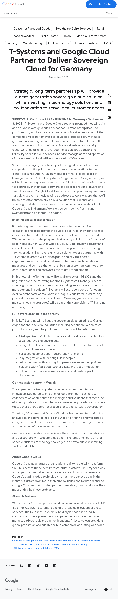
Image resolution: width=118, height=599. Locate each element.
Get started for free (101, 4)
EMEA (107, 43)
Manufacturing (32, 43)
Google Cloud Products (57, 589)
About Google (35, 589)
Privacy (8, 589)
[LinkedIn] (54, 565)
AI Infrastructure (58, 43)
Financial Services (23, 36)
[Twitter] (38, 565)
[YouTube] (46, 565)
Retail (100, 28)
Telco (67, 36)
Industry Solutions (86, 43)
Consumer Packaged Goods (32, 28)
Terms (20, 589)
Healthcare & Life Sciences (73, 28)
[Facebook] (30, 565)
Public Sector (49, 36)
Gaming (12, 43)
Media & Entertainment (91, 36)
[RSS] (21, 565)
